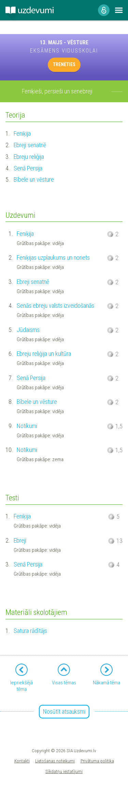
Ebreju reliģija (29, 156)
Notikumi (27, 425)
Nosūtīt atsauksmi (64, 711)
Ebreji (20, 540)
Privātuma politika (97, 760)
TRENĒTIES (64, 64)
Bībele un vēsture (34, 179)
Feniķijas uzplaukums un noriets (53, 257)
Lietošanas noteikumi (55, 760)
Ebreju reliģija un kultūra (44, 353)
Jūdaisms (28, 329)
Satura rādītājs (30, 630)
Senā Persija (28, 168)
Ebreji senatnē (30, 145)
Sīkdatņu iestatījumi (64, 771)
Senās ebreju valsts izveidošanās (55, 305)
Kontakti (22, 760)
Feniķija (22, 133)
